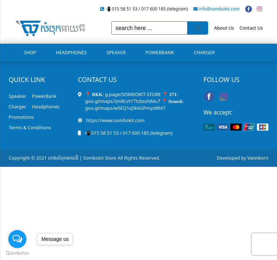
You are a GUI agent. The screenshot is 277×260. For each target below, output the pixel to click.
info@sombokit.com (219, 9)
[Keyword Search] (149, 28)
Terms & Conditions (30, 127)
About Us (224, 28)
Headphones (71, 52)
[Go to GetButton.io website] (17, 253)
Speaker (116, 52)
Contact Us (251, 28)
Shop (30, 52)
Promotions (21, 117)
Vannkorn (257, 158)
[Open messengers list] (17, 239)
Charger (204, 52)
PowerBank (160, 52)
